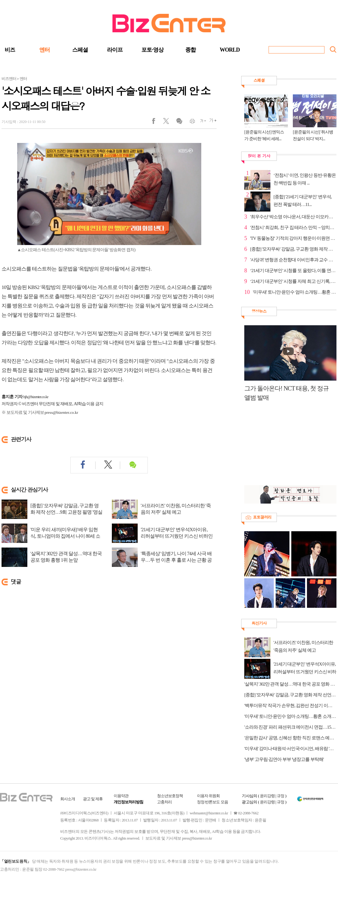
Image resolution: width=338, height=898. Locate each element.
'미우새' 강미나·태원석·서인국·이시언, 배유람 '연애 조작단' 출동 (290, 748)
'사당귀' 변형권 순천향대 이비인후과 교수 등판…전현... (293, 259)
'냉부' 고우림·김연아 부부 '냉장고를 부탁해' (284, 759)
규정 (280, 795)
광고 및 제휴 (93, 799)
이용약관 (121, 795)
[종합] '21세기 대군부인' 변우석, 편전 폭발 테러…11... (302, 200)
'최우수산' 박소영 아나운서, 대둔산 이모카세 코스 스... (293, 216)
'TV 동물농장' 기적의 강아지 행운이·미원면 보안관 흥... (293, 238)
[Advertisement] (287, 446)
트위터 (168, 122)
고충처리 (164, 802)
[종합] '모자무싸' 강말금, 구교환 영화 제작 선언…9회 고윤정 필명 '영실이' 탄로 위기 (290, 694)
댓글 (179, 122)
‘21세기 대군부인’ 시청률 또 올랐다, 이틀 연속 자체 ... (293, 270)
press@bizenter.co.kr (61, 412)
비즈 (10, 50)
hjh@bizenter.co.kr (35, 396)
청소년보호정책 (170, 795)
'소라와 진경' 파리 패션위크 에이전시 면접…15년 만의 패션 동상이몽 (290, 727)
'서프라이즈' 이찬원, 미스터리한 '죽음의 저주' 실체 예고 (176, 509)
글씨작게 (200, 122)
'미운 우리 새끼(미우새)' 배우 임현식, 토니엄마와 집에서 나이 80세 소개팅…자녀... (65, 536)
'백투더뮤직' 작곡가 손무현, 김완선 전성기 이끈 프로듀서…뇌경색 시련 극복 (290, 705)
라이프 (115, 50)
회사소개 (67, 799)
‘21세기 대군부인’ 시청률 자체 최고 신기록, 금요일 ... (293, 281)
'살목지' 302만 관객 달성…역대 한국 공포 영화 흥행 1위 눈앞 (66, 557)
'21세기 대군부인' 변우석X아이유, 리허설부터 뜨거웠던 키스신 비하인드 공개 (177, 536)
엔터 (44, 50)
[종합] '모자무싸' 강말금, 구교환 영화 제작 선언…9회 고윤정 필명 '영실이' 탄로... (66, 512)
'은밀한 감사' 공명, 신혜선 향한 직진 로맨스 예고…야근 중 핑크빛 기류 (290, 737)
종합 (190, 50)
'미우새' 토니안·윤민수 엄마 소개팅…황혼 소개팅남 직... (294, 292)
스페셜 (80, 50)
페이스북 (157, 122)
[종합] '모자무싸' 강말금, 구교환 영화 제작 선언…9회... (293, 249)
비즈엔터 (9, 78)
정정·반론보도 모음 (212, 802)
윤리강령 (267, 795)
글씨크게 (211, 122)
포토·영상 (152, 50)
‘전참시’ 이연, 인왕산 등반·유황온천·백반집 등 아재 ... (304, 179)
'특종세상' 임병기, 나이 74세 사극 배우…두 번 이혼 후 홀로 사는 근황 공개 (176, 560)
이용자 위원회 (208, 795)
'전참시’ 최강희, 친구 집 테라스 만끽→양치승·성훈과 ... (293, 227)
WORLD (230, 50)
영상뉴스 (259, 311)
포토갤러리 (262, 517)
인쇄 (189, 122)
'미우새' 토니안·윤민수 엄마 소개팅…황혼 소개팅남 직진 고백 (290, 716)
